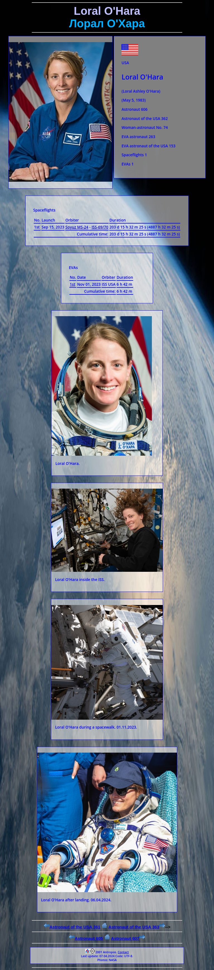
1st (72, 284)
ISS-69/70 (99, 227)
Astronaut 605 (86, 938)
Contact (123, 952)
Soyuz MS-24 (76, 227)
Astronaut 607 (128, 938)
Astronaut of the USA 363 (136, 927)
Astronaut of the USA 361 (72, 927)
